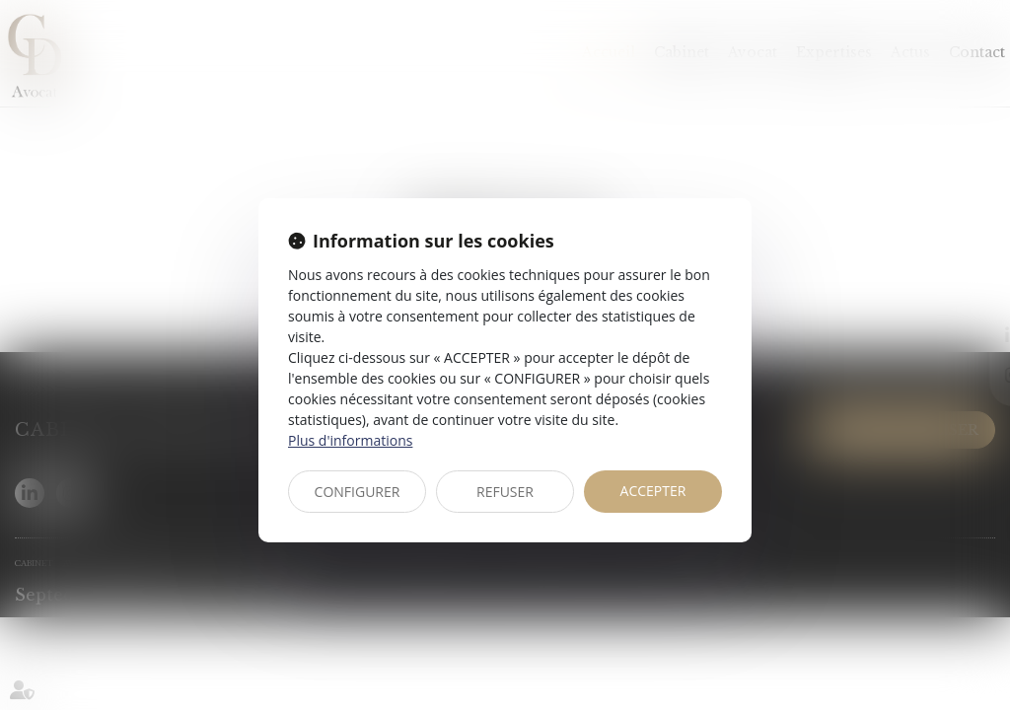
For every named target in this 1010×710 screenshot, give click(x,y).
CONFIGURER (357, 491)
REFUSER (505, 491)
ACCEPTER (653, 490)
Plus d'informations (350, 440)
